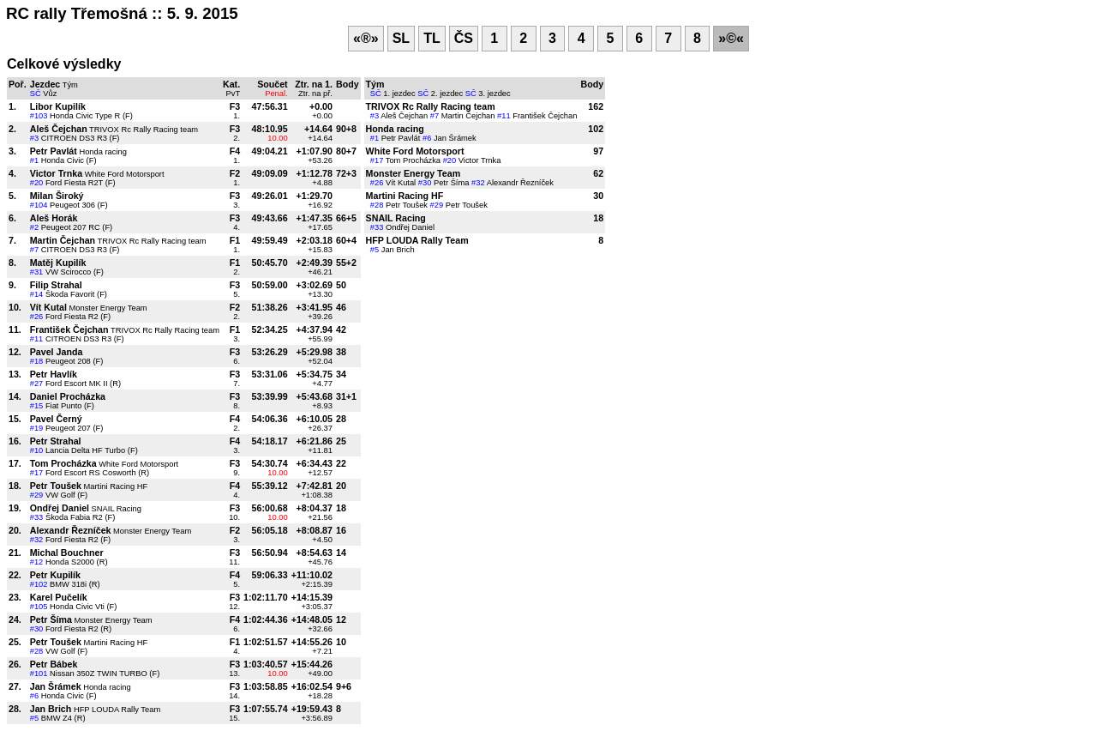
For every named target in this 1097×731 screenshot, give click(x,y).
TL (432, 38)
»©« (731, 38)
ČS (463, 38)
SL (401, 38)
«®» (366, 38)
